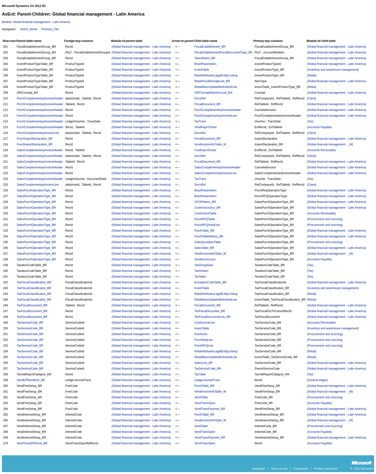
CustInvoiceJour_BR (207, 207)
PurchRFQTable (204, 219)
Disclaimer (258, 468)
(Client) (311, 98)
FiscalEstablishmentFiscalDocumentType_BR (223, 52)
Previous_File (50, 29)
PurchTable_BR (204, 230)
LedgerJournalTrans (207, 380)
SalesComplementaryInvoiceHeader (40, 150)
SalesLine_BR (203, 363)
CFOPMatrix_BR (205, 202)
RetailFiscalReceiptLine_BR (212, 81)
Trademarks (301, 468)
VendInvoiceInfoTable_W (210, 144)
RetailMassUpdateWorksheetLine (215, 87)
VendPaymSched (205, 127)
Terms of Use (279, 468)
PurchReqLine (203, 340)
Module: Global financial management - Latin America (36, 22)
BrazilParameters (205, 64)
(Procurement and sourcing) (325, 219)
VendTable (201, 397)
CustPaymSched (205, 150)
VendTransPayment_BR (209, 409)
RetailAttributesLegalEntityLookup (216, 75)
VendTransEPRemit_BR (32, 443)
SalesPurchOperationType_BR (36, 190)
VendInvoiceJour (205, 259)
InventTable (201, 69)
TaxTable (200, 276)
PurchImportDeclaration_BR (35, 138)
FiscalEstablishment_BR (210, 46)
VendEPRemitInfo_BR (31, 380)
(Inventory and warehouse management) (333, 69)
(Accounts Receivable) (321, 150)
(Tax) (310, 121)
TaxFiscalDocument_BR (32, 305)
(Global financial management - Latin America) (141, 46)
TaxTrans (200, 121)
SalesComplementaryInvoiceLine (215, 173)
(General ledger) (317, 380)
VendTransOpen (204, 403)
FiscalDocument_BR (207, 104)
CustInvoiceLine (204, 322)
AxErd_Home (28, 29)
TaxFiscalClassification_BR (34, 282)
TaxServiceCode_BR (30, 322)
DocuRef (200, 98)
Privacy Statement (325, 468)
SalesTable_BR (204, 248)
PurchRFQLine (203, 345)
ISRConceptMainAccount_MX (213, 92)
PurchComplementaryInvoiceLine (215, 115)
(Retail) (311, 75)
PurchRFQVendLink (207, 225)
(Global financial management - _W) (330, 144)
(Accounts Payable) (319, 127)
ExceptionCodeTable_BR (210, 282)
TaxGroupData (203, 265)
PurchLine (200, 334)
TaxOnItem (201, 271)
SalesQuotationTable (207, 242)
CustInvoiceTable (205, 213)
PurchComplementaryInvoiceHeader (40, 98)
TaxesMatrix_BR (204, 58)
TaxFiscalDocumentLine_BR (212, 317)
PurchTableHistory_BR (208, 236)
